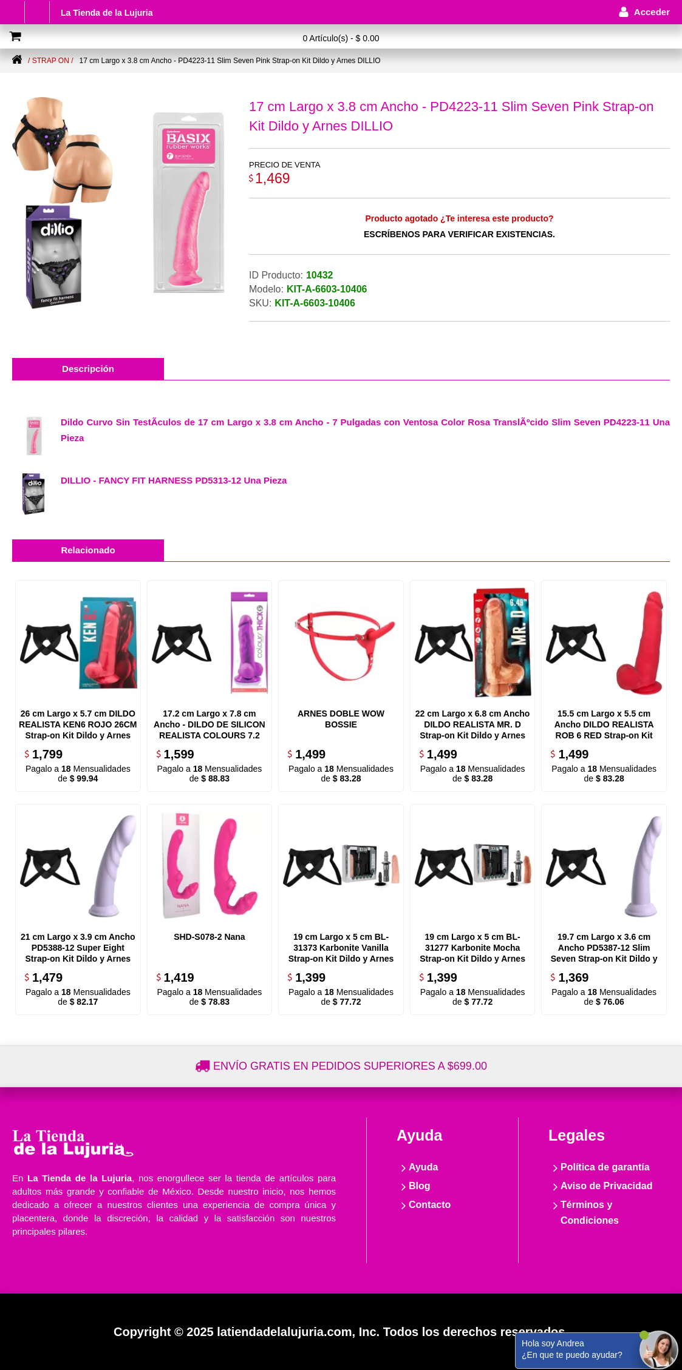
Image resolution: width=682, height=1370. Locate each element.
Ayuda (423, 1167)
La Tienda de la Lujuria (106, 13)
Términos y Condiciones (590, 1213)
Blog (420, 1186)
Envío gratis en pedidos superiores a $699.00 (350, 1066)
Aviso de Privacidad (606, 1186)
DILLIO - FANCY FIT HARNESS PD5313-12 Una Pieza (174, 480)
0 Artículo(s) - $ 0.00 (340, 38)
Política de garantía (605, 1167)
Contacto (430, 1205)
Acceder (652, 12)
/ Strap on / (50, 60)
